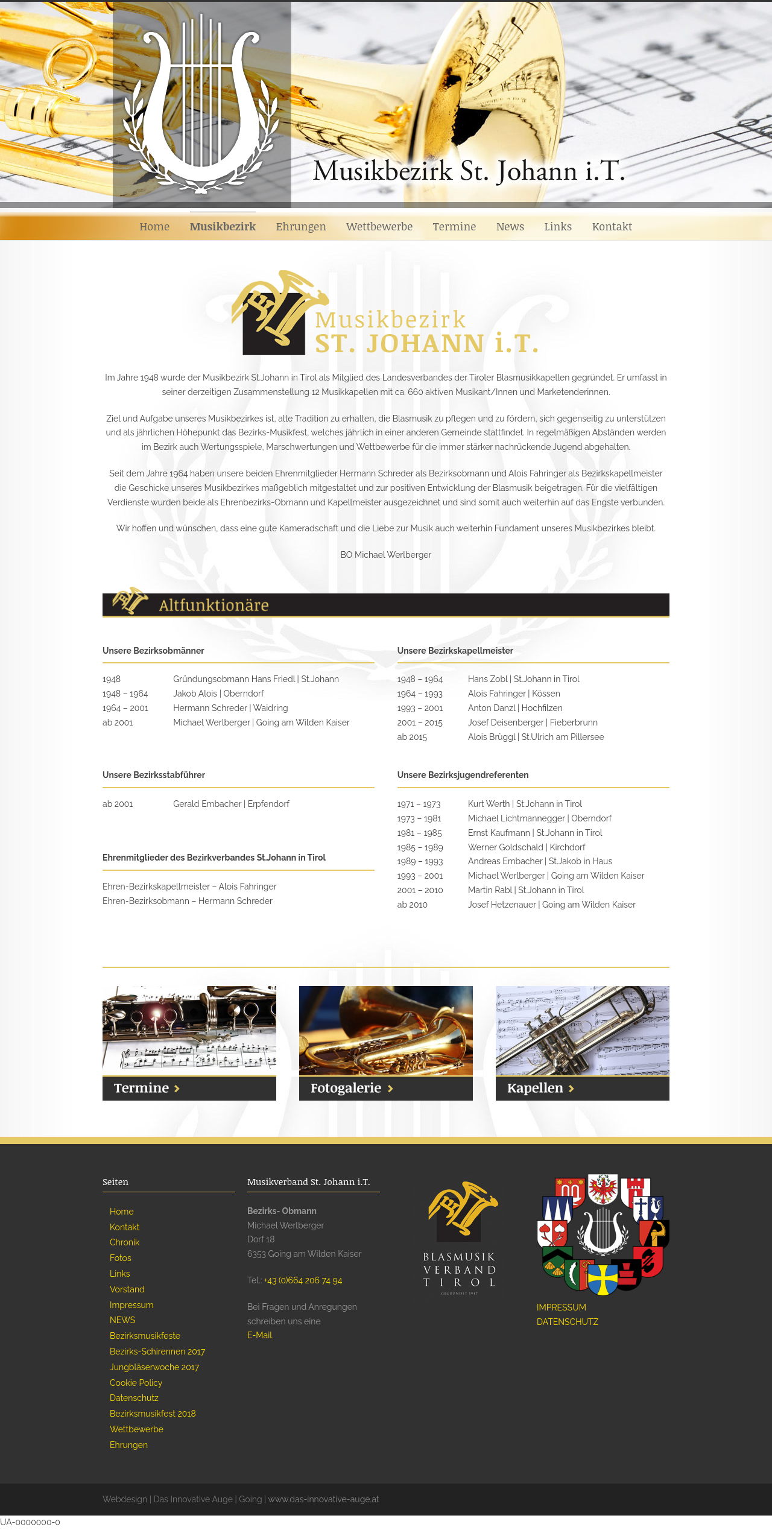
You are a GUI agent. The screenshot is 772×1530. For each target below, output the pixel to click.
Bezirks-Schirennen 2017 (157, 1351)
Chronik (124, 1242)
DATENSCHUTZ (567, 1322)
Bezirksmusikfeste (145, 1336)
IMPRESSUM (561, 1307)
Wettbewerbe (380, 226)
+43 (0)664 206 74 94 (303, 1280)
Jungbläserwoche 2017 (154, 1367)
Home (154, 226)
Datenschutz (134, 1398)
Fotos (120, 1258)
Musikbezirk (223, 226)
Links (558, 226)
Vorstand (127, 1289)
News (510, 226)
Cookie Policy (136, 1383)
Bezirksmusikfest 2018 (153, 1413)
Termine (454, 226)
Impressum (132, 1305)
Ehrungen (301, 226)
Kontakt (612, 226)
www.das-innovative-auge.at (323, 1499)
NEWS (122, 1320)
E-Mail (259, 1335)
